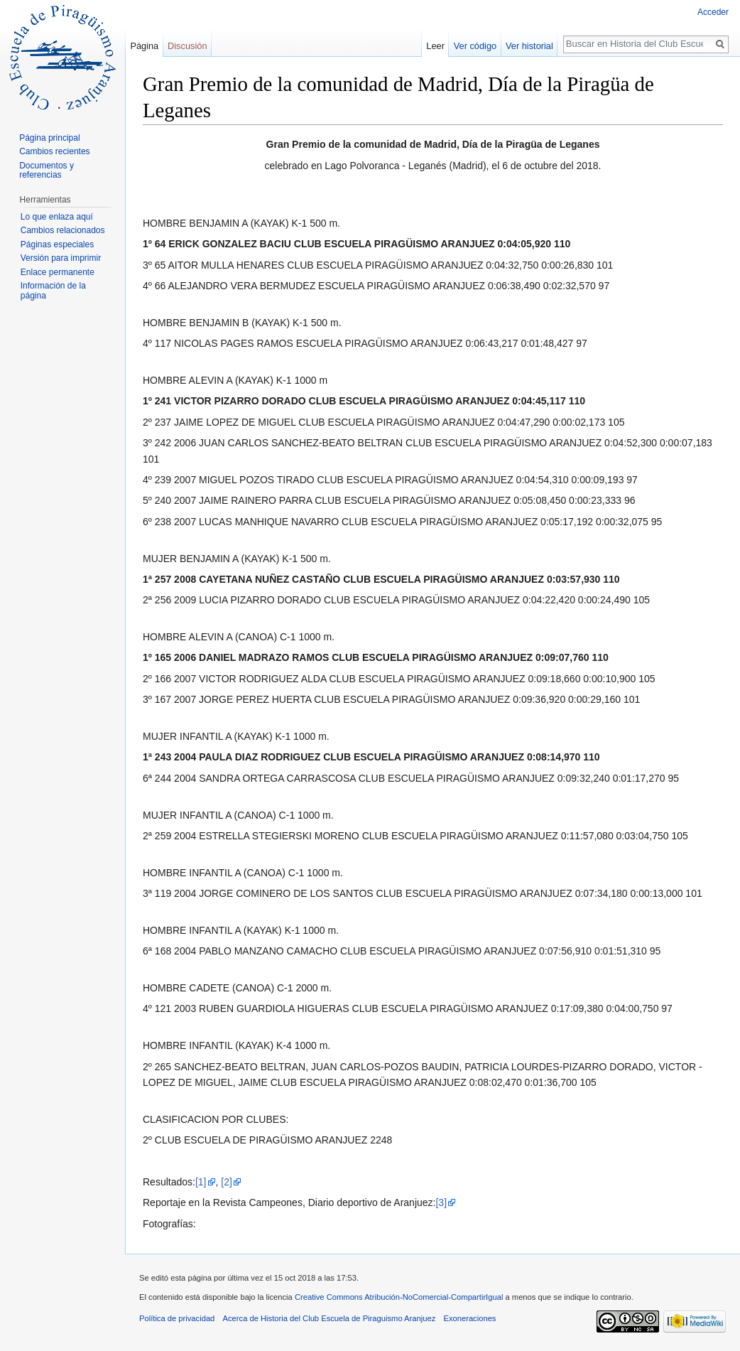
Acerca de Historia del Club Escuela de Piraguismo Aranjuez (329, 1318)
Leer (435, 46)
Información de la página (53, 291)
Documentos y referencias (46, 171)
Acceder (713, 12)
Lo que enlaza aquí (57, 217)
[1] (201, 1182)
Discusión (187, 46)
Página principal (49, 138)
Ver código (475, 46)
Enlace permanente (57, 272)
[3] (441, 1202)
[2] (226, 1182)
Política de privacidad (176, 1318)
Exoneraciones (469, 1318)
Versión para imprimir (61, 258)
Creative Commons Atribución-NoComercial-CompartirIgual (399, 1297)
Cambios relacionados (63, 230)
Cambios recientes (54, 151)
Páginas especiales (57, 244)
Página (144, 46)
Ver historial (529, 46)
